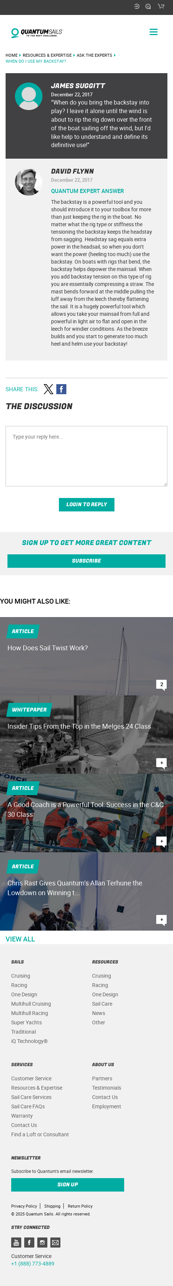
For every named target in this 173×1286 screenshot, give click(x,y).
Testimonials (106, 1087)
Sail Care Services (31, 1096)
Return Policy (80, 1206)
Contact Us (24, 1124)
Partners (102, 1078)
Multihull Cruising (31, 1003)
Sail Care (102, 1003)
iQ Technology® (29, 1040)
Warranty (22, 1115)
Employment (106, 1106)
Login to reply (86, 504)
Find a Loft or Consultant (40, 1134)
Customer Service (31, 1078)
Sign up (67, 1185)
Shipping (52, 1206)
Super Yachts (26, 1022)
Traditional (23, 1031)
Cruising (20, 975)
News (98, 1012)
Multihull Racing (29, 1012)
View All (20, 938)
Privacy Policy (24, 1206)
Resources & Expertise (36, 1087)
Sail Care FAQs (28, 1106)
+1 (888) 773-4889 (32, 1263)
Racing (19, 984)
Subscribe (86, 561)
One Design (24, 994)
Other (98, 1022)
